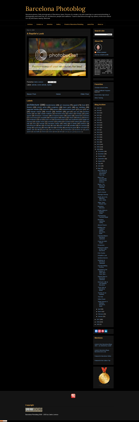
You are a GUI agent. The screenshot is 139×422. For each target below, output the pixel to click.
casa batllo (36, 131)
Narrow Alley (101, 189)
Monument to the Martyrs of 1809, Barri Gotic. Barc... (102, 272)
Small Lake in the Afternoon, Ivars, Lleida (102, 198)
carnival (77, 115)
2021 (98, 117)
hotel (52, 127)
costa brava (33, 117)
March (100, 311)
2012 (98, 139)
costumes (51, 121)
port (81, 109)
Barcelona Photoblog (55, 9)
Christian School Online (101, 87)
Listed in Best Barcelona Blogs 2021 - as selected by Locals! (103, 345)
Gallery (58, 24)
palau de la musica (54, 129)
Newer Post (31, 94)
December (101, 151)
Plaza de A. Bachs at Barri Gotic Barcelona (103, 249)
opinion (69, 115)
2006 (98, 322)
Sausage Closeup (103, 194)
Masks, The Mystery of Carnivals (101, 186)
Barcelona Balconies (101, 207)
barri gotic (67, 107)
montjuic (79, 113)
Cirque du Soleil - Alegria (103, 242)
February (100, 314)
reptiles (49, 85)
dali (38, 129)
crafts (54, 125)
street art (48, 119)
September (101, 158)
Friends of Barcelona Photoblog (73, 24)
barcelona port (31, 125)
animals (34, 85)
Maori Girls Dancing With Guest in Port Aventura (102, 180)
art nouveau (64, 105)
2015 (98, 132)
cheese (44, 131)
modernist (33, 119)
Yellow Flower (101, 299)
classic (71, 117)
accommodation (67, 129)
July (99, 163)
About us (100, 24)
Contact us (39, 24)
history (87, 117)
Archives (30, 24)
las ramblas (80, 107)
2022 (98, 115)
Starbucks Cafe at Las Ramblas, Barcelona (103, 283)
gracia (44, 129)
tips (36, 113)
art (88, 109)
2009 (98, 147)
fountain (42, 123)
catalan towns (39, 121)
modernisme (51, 105)
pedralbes (73, 125)
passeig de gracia (70, 127)
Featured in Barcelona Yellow (103, 356)
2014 (98, 134)
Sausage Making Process (102, 266)
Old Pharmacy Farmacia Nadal (103, 216)
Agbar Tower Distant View (102, 203)
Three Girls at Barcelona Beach (102, 289)
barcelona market (53, 123)
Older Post (85, 94)
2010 (98, 144)
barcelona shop (60, 113)
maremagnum (54, 117)
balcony (79, 117)
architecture (33, 105)
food (83, 105)
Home (58, 94)
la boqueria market (58, 115)
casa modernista (73, 119)
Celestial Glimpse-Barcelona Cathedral (103, 237)
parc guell (72, 131)
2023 (98, 113)
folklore (63, 117)
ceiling (65, 123)
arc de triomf (83, 127)
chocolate (47, 125)
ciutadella (43, 117)
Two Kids (100, 296)
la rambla (74, 123)
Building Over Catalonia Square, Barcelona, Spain (101, 230)
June (99, 166)
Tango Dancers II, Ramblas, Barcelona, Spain (103, 304)
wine (61, 131)
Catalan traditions (46, 113)
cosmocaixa (37, 127)
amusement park (68, 109)
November (101, 154)
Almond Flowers (102, 225)
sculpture (54, 107)
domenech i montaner (41, 115)
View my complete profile (101, 54)
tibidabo (59, 112)
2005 (98, 324)
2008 (98, 149)
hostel (66, 131)
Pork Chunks (101, 253)
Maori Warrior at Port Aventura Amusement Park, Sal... (102, 173)
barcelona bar (78, 129)
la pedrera (68, 121)
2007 (98, 319)
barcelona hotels (60, 119)
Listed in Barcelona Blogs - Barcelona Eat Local (102, 351)
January (100, 316)
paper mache (63, 125)
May (99, 168)
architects (83, 123)
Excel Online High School (102, 95)
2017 (98, 127)
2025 (98, 108)
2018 (98, 125)
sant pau (76, 111)
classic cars (30, 129)
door (34, 123)
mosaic (48, 112)
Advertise (50, 24)
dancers (46, 109)
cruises (50, 131)
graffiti (59, 121)
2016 (98, 129)
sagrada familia (33, 109)
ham (56, 131)
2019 (98, 122)
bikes (40, 125)
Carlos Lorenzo (101, 52)
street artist (42, 107)
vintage (29, 127)
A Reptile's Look (102, 255)
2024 (98, 110)
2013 (98, 137)
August (100, 161)
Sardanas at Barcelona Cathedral (101, 262)
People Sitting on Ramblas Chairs (102, 212)
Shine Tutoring (99, 98)
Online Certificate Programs (102, 90)
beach (55, 109)
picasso (79, 131)
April (99, 309)
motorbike (59, 127)
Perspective (101, 245)
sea (40, 119)
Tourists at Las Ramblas (102, 293)
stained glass (78, 121)
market (71, 113)
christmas (86, 115)
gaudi (75, 105)
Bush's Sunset (102, 192)
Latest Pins (90, 24)
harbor (46, 127)
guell (68, 111)
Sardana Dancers (103, 258)
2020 (98, 120)
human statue (36, 112)
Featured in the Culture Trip (102, 360)
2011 (98, 142)
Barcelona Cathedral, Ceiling (101, 221)
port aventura (82, 125)
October (100, 156)
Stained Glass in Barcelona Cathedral (102, 278)
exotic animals (41, 85)
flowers (29, 107)
